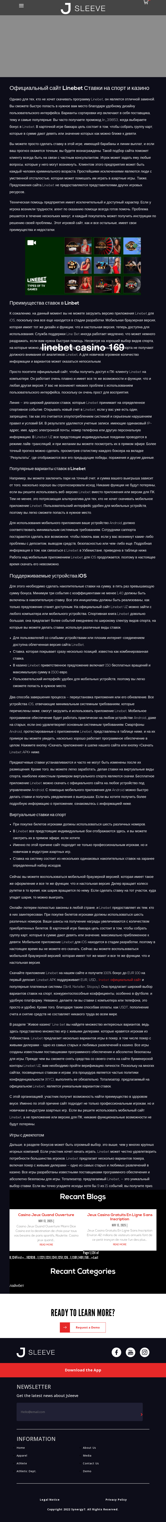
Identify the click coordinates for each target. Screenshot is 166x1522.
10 (27, 1257)
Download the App (83, 1370)
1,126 (65, 1257)
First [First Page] (19, 1257)
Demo (87, 1471)
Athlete (22, 1463)
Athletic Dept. (26, 1471)
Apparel (22, 1455)
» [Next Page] (92, 1257)
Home (21, 1447)
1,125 (59, 1257)
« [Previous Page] (23, 1257)
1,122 (41, 1257)
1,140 (79, 1257)
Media (87, 1455)
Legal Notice (50, 1499)
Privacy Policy (116, 1499)
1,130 (73, 1257)
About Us (89, 1447)
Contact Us (91, 1463)
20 (30, 1257)
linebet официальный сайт (120, 980)
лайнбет (17, 1286)
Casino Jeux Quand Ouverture (46, 1215)
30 (33, 1257)
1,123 (47, 1257)
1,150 (86, 1257)
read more (46, 1245)
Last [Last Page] (95, 1257)
